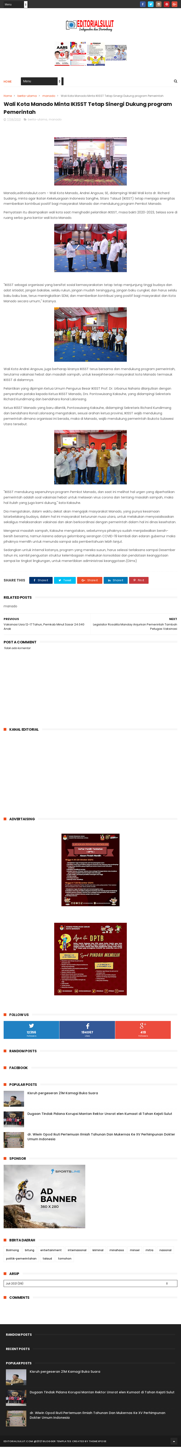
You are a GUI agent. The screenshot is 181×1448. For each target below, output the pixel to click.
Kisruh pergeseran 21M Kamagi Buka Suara (62, 1094)
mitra (149, 1251)
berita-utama (27, 96)
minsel (134, 1251)
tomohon (64, 1260)
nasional (165, 1251)
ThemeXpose (97, 1442)
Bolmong (12, 1251)
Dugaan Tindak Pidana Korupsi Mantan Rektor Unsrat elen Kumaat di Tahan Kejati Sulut (99, 1115)
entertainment (51, 1251)
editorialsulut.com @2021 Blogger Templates (37, 1442)
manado (48, 96)
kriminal (98, 1251)
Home (8, 82)
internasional (77, 1251)
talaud (47, 1260)
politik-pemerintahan (21, 1260)
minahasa (117, 1251)
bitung (29, 1251)
